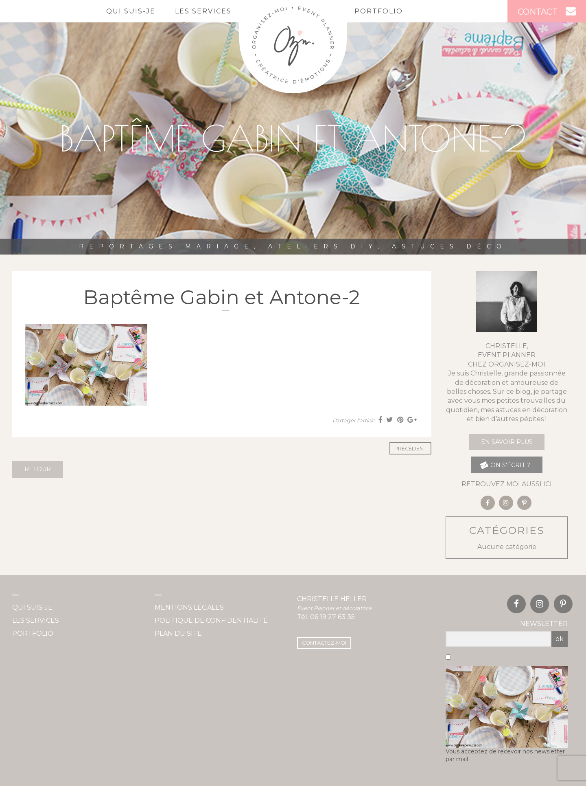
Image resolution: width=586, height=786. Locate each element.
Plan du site (178, 633)
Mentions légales (189, 607)
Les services (203, 11)
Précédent (410, 449)
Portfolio (378, 11)
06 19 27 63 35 (332, 617)
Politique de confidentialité (211, 620)
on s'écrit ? (504, 465)
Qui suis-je (130, 11)
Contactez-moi (324, 643)
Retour (37, 469)
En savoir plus (507, 442)
